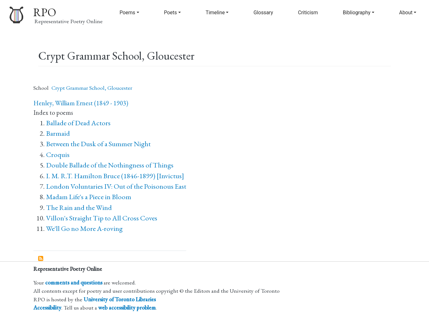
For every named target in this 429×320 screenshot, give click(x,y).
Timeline (215, 13)
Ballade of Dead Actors (78, 122)
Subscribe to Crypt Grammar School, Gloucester (41, 259)
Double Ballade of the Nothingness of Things (110, 165)
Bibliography (357, 13)
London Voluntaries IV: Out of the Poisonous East (116, 186)
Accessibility (47, 307)
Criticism (308, 13)
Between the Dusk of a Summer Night (98, 143)
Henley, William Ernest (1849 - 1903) (80, 103)
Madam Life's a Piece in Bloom (88, 196)
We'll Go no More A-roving (84, 228)
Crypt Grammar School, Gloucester (91, 87)
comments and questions (73, 282)
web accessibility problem (127, 307)
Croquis (58, 154)
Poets (170, 13)
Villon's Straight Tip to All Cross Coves (101, 218)
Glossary (263, 13)
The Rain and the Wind (79, 207)
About (405, 13)
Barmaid (58, 133)
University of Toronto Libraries (120, 299)
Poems (127, 13)
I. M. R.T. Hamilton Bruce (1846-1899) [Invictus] (115, 175)
